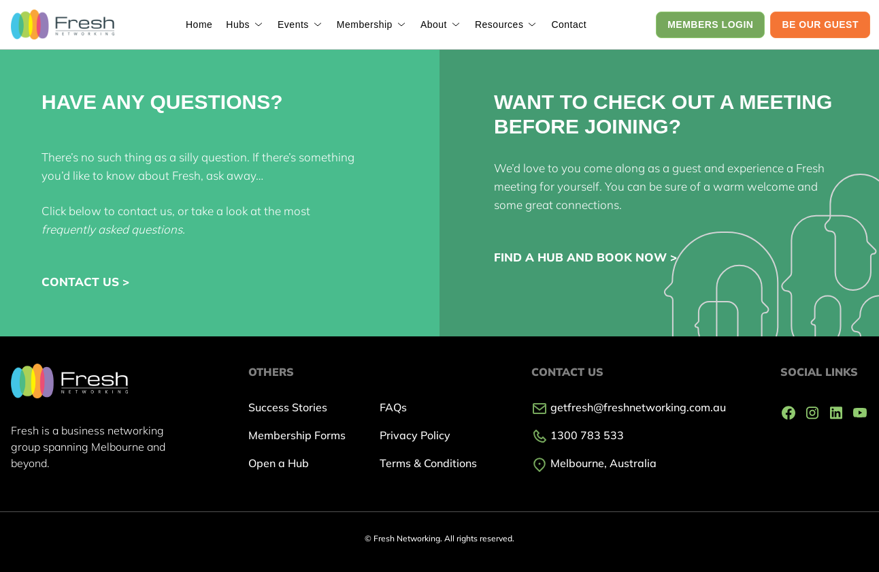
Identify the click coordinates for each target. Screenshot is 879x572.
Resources (499, 24)
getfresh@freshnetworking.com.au (628, 407)
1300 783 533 (577, 435)
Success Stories (287, 407)
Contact (568, 24)
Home (199, 24)
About (433, 24)
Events (293, 24)
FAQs (393, 407)
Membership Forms (297, 435)
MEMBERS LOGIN (710, 24)
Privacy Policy (415, 435)
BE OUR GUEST (820, 24)
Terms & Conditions (428, 463)
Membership (365, 24)
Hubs (238, 24)
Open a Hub (278, 463)
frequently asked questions (112, 229)
